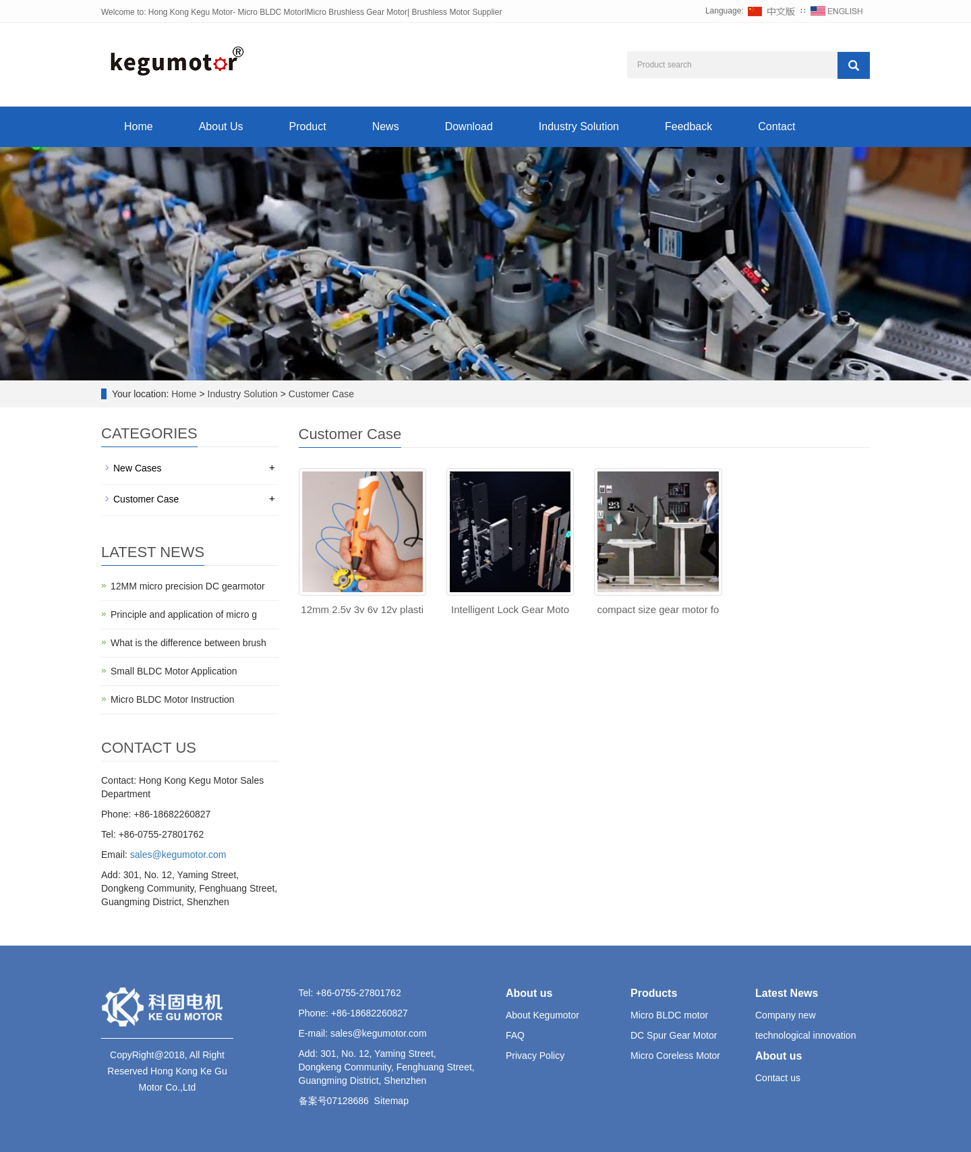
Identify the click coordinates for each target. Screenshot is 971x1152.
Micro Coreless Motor (675, 1055)
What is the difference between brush (188, 642)
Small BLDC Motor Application (174, 671)
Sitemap (391, 1100)
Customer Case (320, 393)
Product (307, 126)
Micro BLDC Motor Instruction (173, 699)
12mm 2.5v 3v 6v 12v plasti (362, 609)
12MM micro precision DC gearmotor (188, 586)
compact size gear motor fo (658, 609)
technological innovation (805, 1035)
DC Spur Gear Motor (673, 1035)
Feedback (688, 126)
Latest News (786, 993)
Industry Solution (579, 126)
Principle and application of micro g (184, 614)
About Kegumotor (542, 1015)
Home (138, 126)
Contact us (777, 1077)
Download (469, 126)
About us (529, 993)
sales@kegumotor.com (178, 854)
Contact (776, 126)
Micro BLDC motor (669, 1015)
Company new (785, 1015)
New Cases (137, 468)
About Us (221, 126)
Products (653, 993)
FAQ (515, 1035)
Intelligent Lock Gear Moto (510, 609)
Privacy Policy (535, 1055)
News (385, 126)
